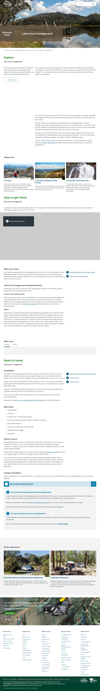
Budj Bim (44, 641)
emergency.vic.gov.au (52, 452)
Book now (11, 80)
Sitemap (61, 679)
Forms (82, 654)
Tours (24, 657)
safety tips (7, 466)
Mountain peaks (7, 641)
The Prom (44, 671)
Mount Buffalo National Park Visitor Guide (82, 272)
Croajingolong (45, 648)
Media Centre (84, 661)
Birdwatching (26, 637)
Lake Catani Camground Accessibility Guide (83, 374)
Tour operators (65, 666)
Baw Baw (44, 637)
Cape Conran (45, 644)
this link (60, 507)
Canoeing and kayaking (26, 640)
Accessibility (13, 679)
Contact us (83, 639)
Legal (50, 679)
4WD (24, 634)
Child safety (84, 637)
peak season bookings (30, 304)
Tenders (63, 664)
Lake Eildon (45, 660)
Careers (63, 651)
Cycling (24, 643)
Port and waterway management (86, 666)
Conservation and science (66, 642)
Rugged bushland (8, 643)
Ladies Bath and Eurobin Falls (78, 180)
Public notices (84, 674)
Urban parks (6, 648)
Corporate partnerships (64, 654)
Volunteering (64, 669)
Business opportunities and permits (66, 646)
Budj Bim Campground (60, 577)
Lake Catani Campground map (79, 276)
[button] (93, 4)
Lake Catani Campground (44, 50)
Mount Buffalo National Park (24, 50)
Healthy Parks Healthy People (85, 645)
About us (83, 634)
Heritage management (84, 649)
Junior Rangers (26, 650)
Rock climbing (26, 655)
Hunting (25, 648)
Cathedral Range (46, 646)
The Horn (8, 180)
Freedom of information (41, 679)
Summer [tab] (7, 344)
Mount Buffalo (46, 665)
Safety (63, 662)
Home (6, 50)
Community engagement (64, 638)
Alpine (43, 634)
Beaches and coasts (8, 639)
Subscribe (10, 613)
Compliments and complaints (25, 679)
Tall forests (6, 646)
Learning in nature (66, 657)
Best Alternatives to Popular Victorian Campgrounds (24, 577)
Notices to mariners (86, 663)
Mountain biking (27, 652)
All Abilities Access (66, 634)
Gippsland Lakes (46, 651)
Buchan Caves (45, 639)
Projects (83, 672)
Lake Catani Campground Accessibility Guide (29, 400)
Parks (11, 50)
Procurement (84, 669)
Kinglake (44, 658)
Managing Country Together (86, 657)
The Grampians (46, 653)
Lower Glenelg (46, 662)
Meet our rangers (66, 660)
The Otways (45, 655)
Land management (86, 652)
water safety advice (49, 143)
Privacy (6, 616)
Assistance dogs (74, 378)
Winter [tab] (15, 344)
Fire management (85, 641)
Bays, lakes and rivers (7, 635)
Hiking (24, 646)
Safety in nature (74, 382)
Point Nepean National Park (45, 668)
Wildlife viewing (27, 659)
